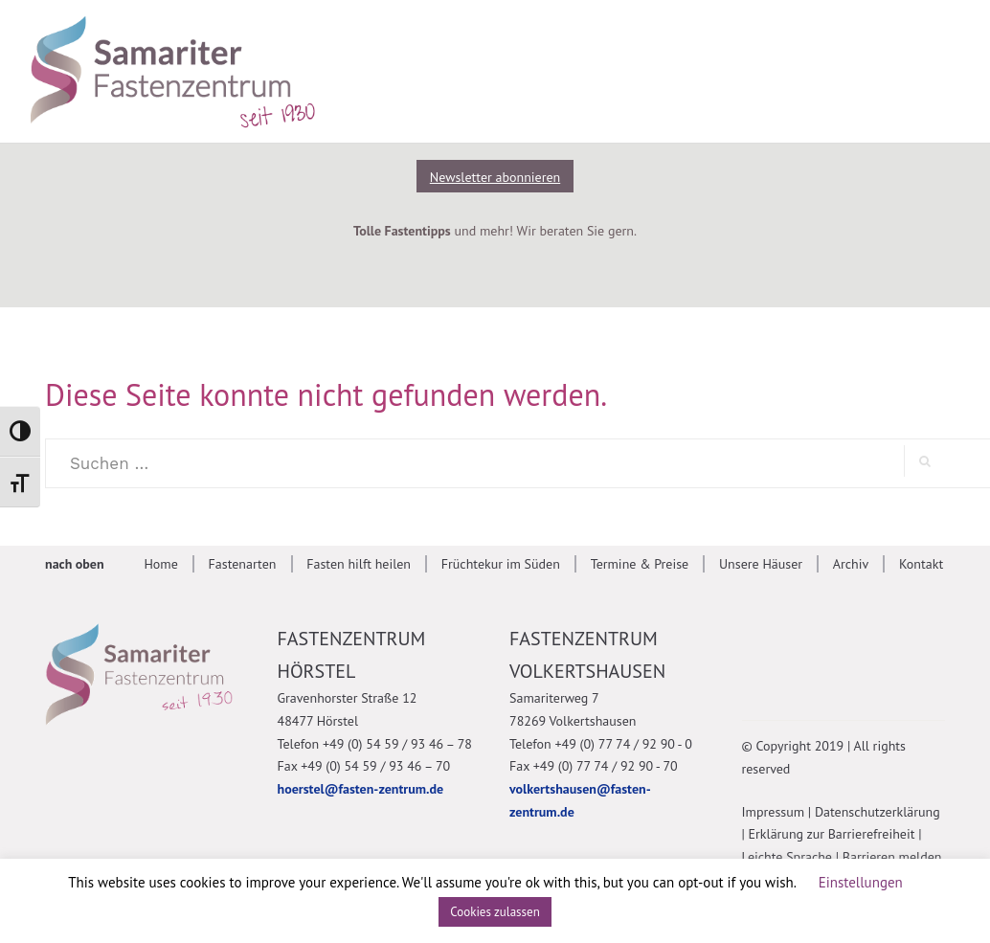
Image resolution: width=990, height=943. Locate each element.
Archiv (850, 564)
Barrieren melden (892, 856)
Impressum (773, 811)
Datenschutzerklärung (877, 811)
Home (160, 564)
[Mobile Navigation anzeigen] (935, 69)
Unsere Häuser (760, 564)
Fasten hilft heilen (358, 564)
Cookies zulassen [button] (495, 912)
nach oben (74, 564)
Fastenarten (243, 564)
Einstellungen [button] (861, 882)
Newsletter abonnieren (495, 177)
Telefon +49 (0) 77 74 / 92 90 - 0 (600, 743)
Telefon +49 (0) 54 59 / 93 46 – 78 (375, 743)
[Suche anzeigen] (849, 69)
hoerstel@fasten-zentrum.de (361, 788)
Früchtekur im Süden (500, 564)
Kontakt (921, 564)
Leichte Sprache (787, 856)
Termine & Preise (640, 564)
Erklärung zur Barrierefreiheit (832, 833)
